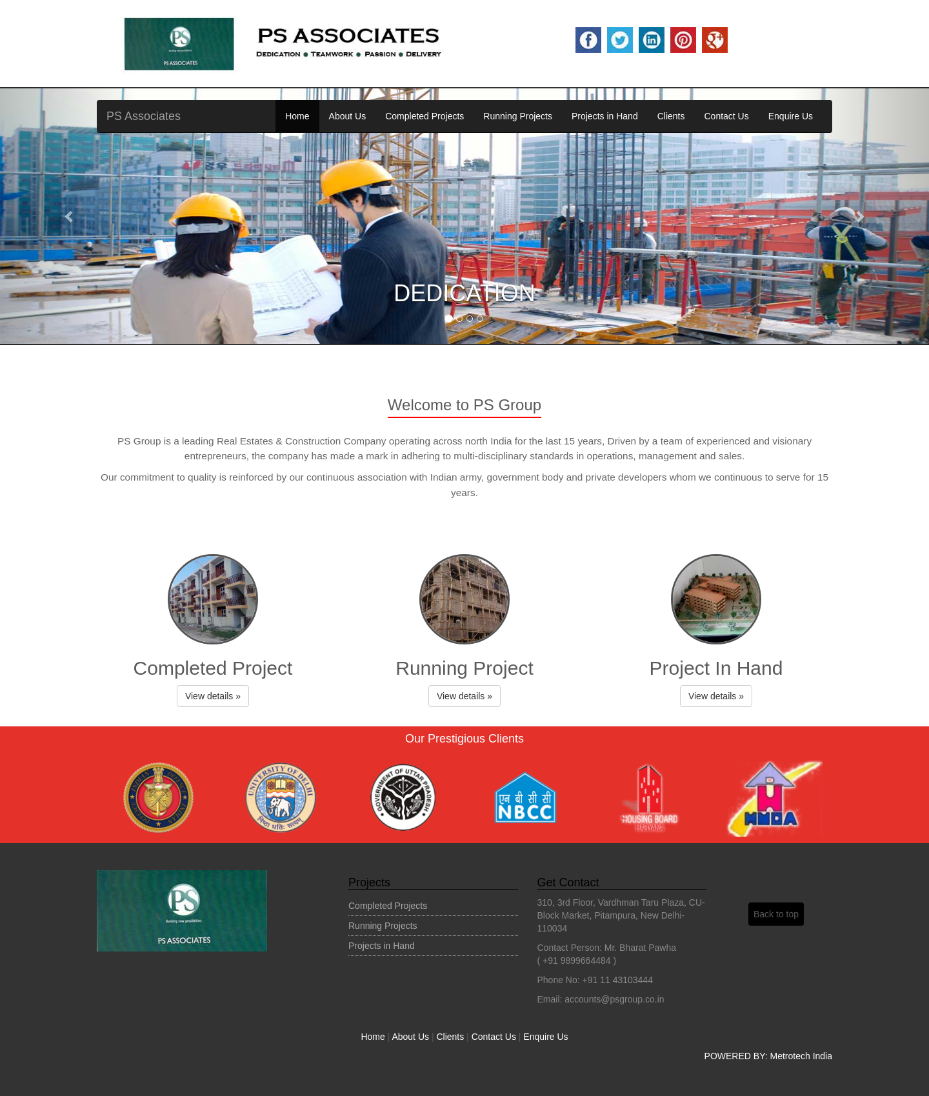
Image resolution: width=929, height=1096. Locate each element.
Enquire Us (790, 116)
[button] (69, 216)
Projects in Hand (605, 116)
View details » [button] (213, 696)
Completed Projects (424, 116)
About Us (347, 116)
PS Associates (143, 116)
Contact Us (726, 116)
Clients (671, 116)
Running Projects (517, 116)
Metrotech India (801, 1056)
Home (297, 116)
